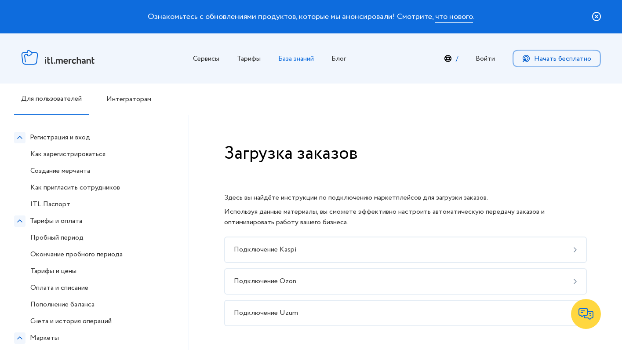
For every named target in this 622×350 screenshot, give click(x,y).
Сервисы (206, 59)
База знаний (296, 59)
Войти (485, 59)
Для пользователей (51, 99)
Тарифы (249, 59)
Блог (338, 59)
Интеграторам (128, 99)
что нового (454, 16)
